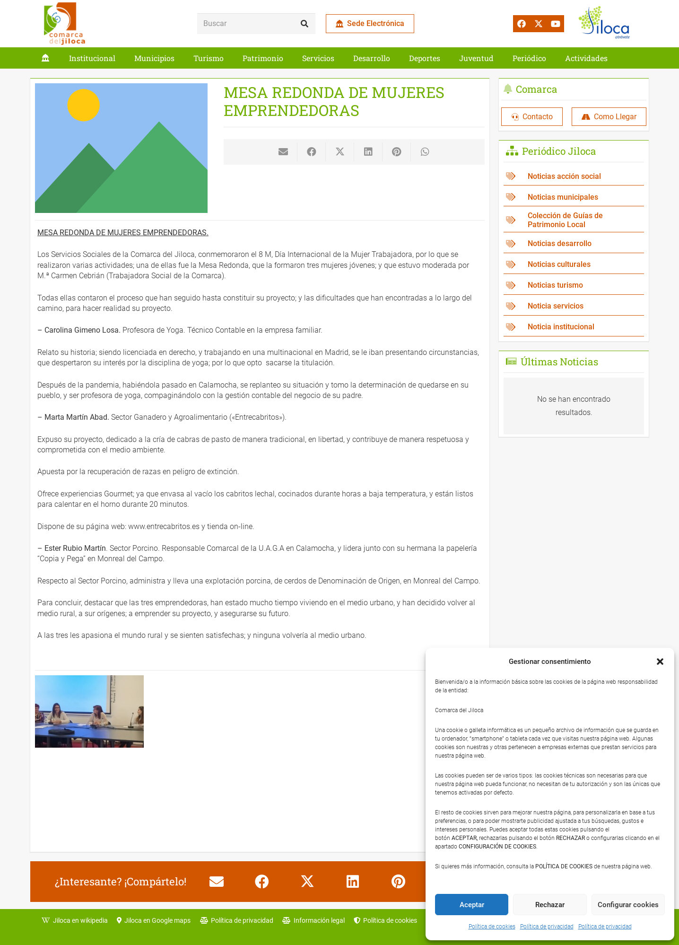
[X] (538, 23)
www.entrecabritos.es (164, 526)
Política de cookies (492, 926)
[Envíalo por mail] (283, 151)
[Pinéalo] (397, 151)
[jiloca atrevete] (606, 23)
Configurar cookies (628, 905)
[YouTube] (555, 23)
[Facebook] (521, 23)
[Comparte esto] (311, 151)
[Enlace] (45, 57)
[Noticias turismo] (574, 285)
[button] (660, 661)
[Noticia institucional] (574, 327)
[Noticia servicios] (574, 306)
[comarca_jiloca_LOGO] (64, 23)
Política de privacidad (547, 926)
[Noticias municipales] (574, 197)
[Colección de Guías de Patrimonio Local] (574, 220)
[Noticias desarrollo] (574, 244)
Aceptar (472, 905)
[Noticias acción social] (574, 176)
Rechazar (550, 905)
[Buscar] (256, 24)
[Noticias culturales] (574, 265)
